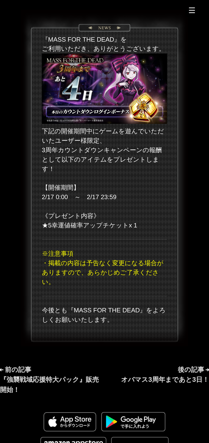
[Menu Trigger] (192, 10)
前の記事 (49, 379)
